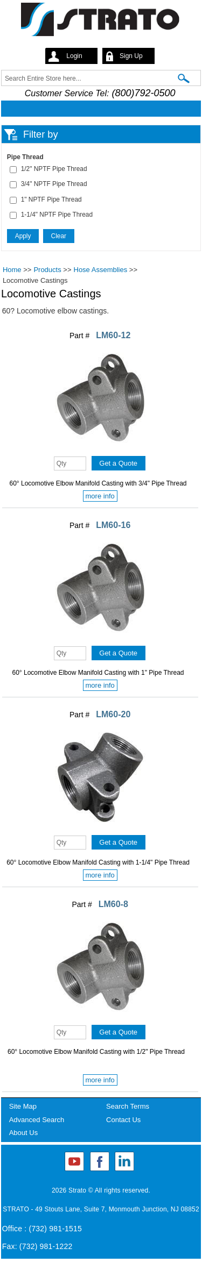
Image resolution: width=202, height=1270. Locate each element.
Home (12, 270)
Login (74, 56)
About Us (23, 1133)
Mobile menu (98, 108)
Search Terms (127, 1106)
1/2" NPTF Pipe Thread (54, 169)
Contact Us (123, 1120)
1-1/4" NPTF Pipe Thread (57, 214)
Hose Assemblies (101, 270)
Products (47, 270)
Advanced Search (37, 1120)
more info (100, 496)
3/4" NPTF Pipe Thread (54, 184)
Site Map (23, 1106)
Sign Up (131, 56)
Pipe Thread (25, 157)
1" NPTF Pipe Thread (51, 199)
